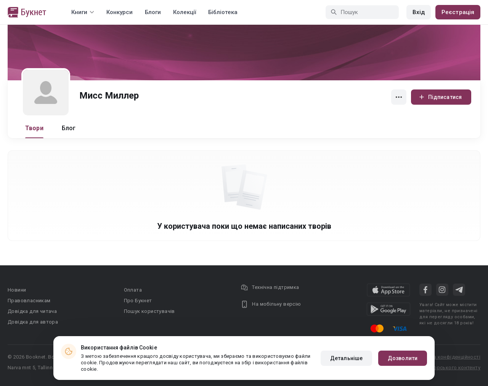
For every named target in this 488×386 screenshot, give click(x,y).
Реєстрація (457, 12)
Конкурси (119, 12)
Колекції (184, 12)
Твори (34, 128)
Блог (69, 128)
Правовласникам (29, 300)
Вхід (419, 12)
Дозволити (402, 358)
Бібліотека (223, 12)
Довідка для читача (32, 311)
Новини (17, 290)
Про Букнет (138, 300)
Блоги (153, 12)
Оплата (133, 290)
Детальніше (346, 358)
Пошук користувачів (149, 311)
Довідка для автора (33, 322)
